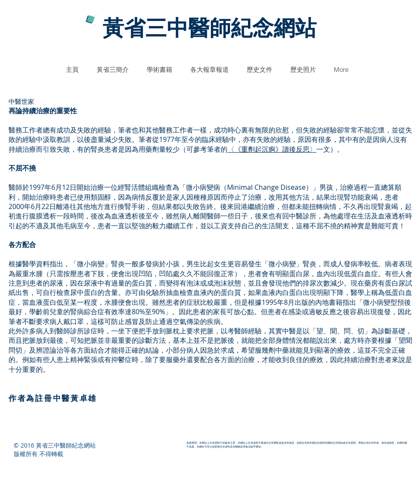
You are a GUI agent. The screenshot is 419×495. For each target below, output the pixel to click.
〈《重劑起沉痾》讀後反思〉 (271, 149)
